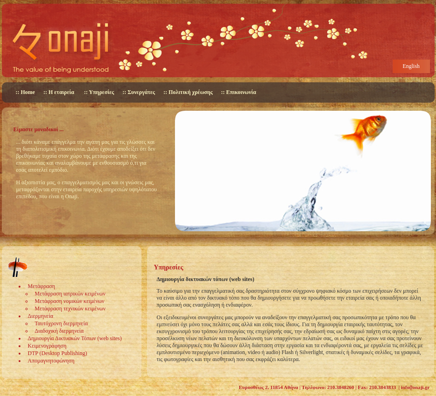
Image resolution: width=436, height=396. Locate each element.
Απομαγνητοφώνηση (51, 360)
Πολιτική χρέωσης (190, 92)
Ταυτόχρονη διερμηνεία (61, 323)
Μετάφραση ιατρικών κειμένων (70, 293)
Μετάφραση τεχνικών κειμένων (70, 308)
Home (28, 92)
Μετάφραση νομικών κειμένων (70, 301)
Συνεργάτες (141, 92)
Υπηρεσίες (101, 92)
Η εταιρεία (61, 92)
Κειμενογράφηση (47, 345)
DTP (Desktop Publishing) (57, 353)
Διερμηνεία (41, 316)
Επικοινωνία (241, 92)
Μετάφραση (41, 286)
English (411, 66)
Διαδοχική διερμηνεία (59, 331)
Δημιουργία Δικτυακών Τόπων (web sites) (75, 338)
